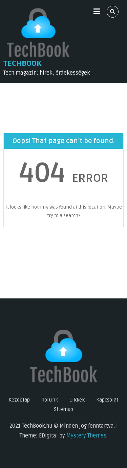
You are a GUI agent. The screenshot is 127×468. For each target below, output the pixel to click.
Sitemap (63, 409)
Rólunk (49, 400)
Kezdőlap (19, 400)
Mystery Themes (86, 435)
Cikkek (77, 400)
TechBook (22, 63)
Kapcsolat (107, 400)
